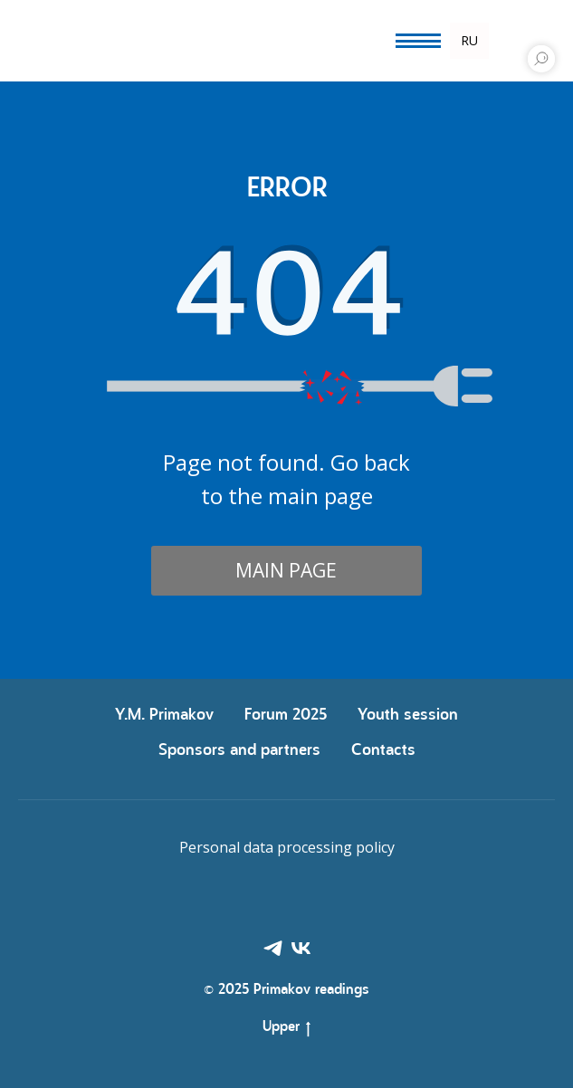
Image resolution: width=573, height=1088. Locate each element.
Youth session (408, 715)
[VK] (301, 948)
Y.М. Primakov (164, 715)
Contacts (383, 750)
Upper (286, 1029)
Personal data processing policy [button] (287, 847)
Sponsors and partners (239, 750)
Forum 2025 (285, 715)
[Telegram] (273, 948)
